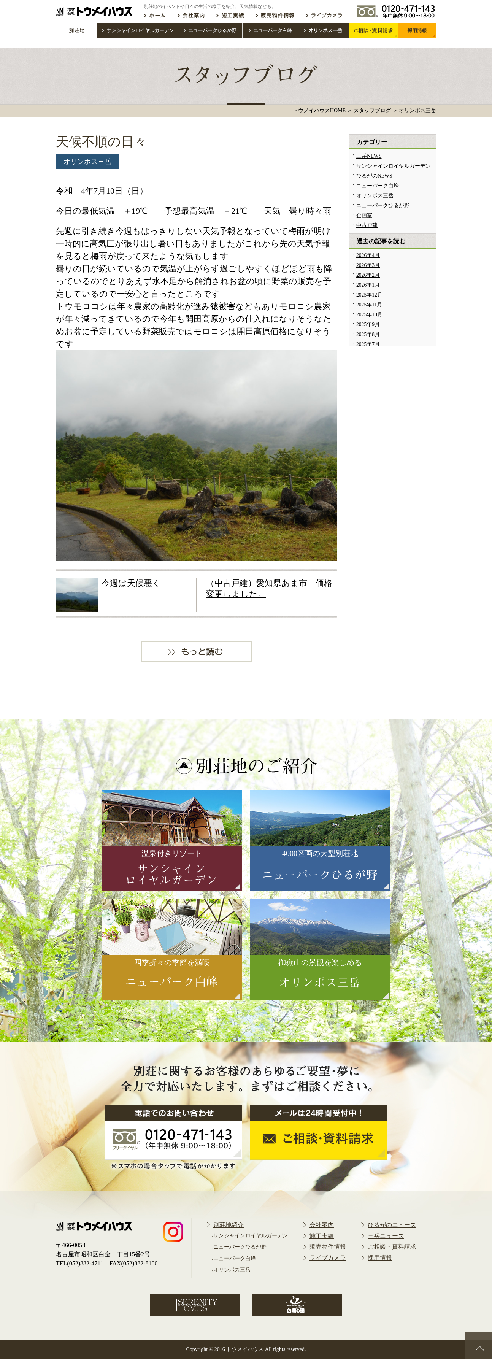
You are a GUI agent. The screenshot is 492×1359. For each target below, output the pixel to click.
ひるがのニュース (392, 1225)
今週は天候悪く (131, 583)
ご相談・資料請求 (392, 1246)
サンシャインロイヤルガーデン (393, 166)
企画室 (364, 215)
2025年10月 (369, 315)
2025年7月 (368, 344)
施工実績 (321, 1236)
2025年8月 (368, 334)
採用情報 (380, 1257)
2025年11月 (369, 305)
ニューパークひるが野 (382, 205)
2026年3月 (368, 265)
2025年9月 (368, 324)
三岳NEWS (369, 156)
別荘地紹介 (228, 1225)
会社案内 (321, 1225)
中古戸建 (367, 225)
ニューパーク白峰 (377, 186)
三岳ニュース (386, 1236)
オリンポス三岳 (87, 161)
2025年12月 (369, 295)
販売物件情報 (327, 1246)
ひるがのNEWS (374, 176)
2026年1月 (368, 285)
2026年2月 (368, 275)
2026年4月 (368, 255)
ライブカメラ (327, 1257)
